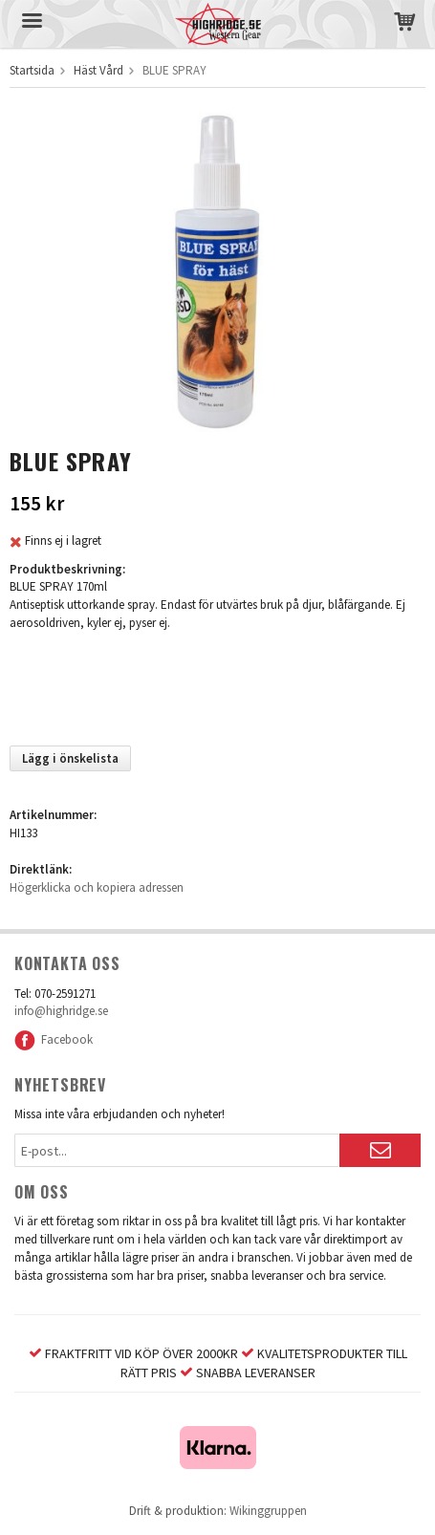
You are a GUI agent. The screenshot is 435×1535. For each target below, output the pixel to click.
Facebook (53, 1039)
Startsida (32, 70)
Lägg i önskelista (70, 758)
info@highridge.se (61, 1011)
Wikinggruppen (268, 1511)
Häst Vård (98, 70)
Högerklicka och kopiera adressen (97, 887)
